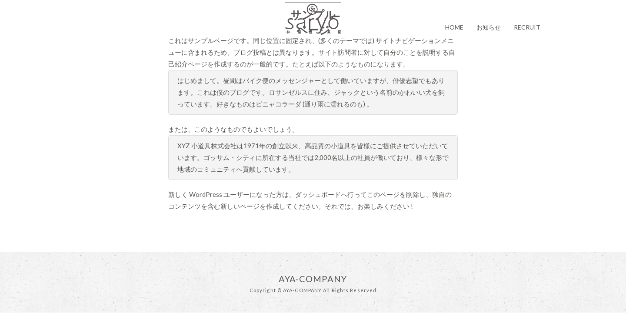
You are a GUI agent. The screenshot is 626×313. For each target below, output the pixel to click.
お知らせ (488, 27)
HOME (454, 27)
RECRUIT (527, 27)
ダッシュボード (318, 194)
